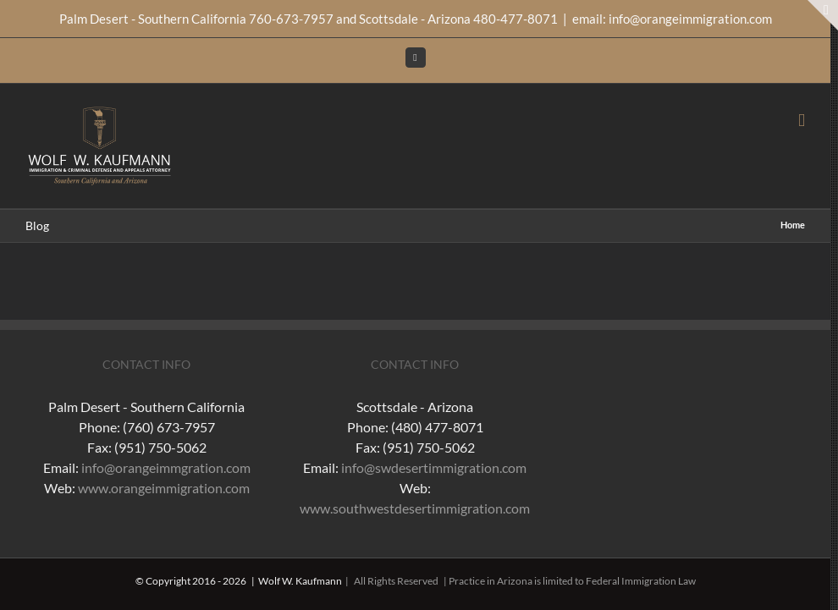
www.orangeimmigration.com (164, 488)
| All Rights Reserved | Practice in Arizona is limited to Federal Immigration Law (519, 580)
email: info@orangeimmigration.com (672, 18)
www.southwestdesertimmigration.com (415, 508)
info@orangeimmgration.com (166, 467)
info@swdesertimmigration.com (434, 467)
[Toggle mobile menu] (801, 120)
